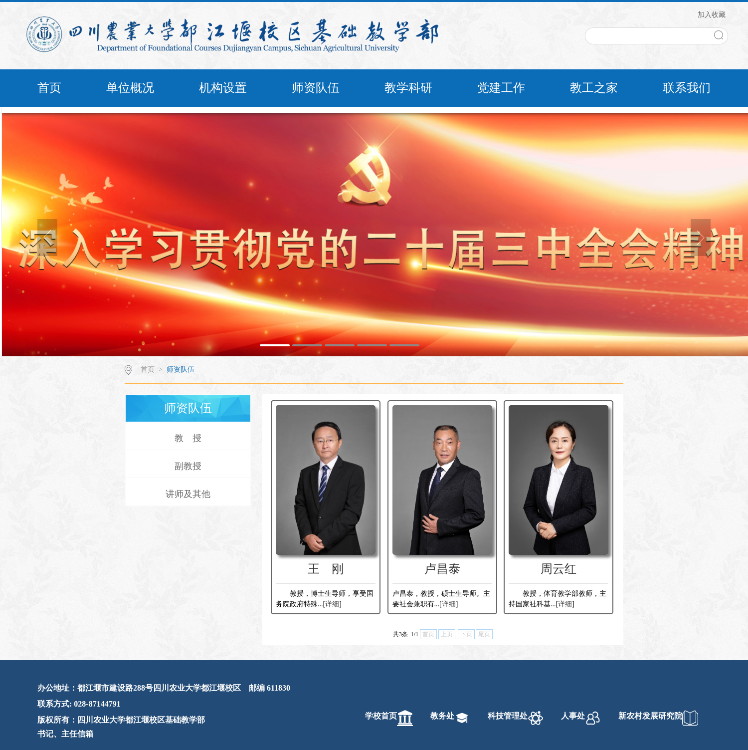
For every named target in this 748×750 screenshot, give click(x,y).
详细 (332, 604)
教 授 (188, 438)
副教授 (188, 466)
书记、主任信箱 (65, 734)
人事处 (573, 716)
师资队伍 (316, 87)
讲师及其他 (188, 494)
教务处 (442, 716)
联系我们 (687, 87)
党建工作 (501, 87)
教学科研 (408, 87)
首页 (49, 87)
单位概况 (130, 87)
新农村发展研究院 (650, 716)
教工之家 (594, 87)
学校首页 (381, 716)
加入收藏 (712, 14)
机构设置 (223, 87)
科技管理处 (508, 716)
